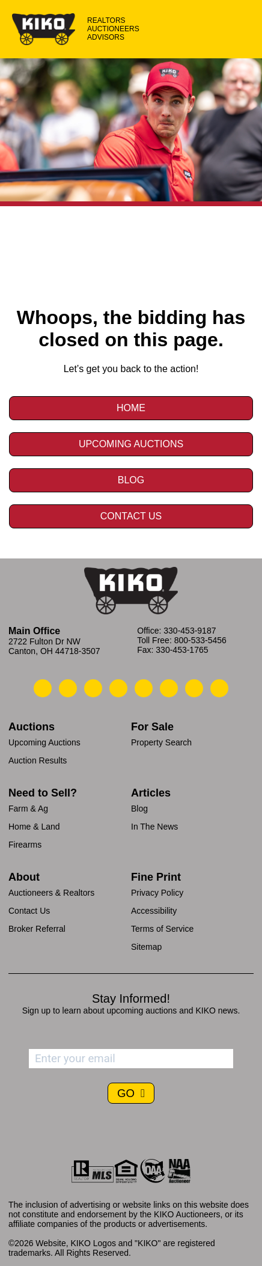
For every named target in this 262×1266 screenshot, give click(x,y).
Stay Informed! (131, 998)
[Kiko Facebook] (118, 688)
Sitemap (146, 947)
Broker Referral (37, 929)
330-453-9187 (189, 630)
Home (131, 408)
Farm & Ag (28, 808)
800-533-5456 (200, 640)
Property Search (161, 742)
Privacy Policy (157, 893)
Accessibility (154, 911)
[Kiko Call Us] (43, 688)
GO (127, 1093)
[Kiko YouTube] (194, 688)
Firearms (24, 844)
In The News (154, 826)
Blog (131, 480)
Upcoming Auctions (131, 444)
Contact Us (131, 516)
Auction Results (37, 760)
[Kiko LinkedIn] (144, 688)
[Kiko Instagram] (219, 688)
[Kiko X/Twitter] (169, 688)
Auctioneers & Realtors (51, 893)
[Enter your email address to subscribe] (131, 1058)
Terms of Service (162, 929)
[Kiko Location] (93, 688)
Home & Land (34, 826)
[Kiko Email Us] (68, 688)
